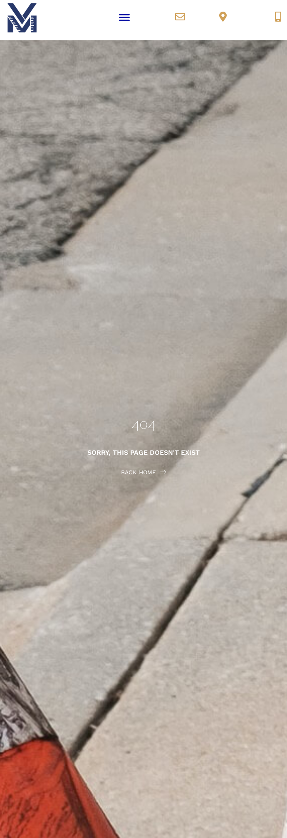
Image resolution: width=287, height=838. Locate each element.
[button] (124, 17)
